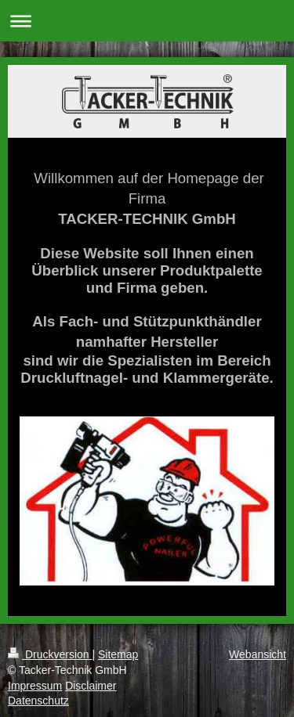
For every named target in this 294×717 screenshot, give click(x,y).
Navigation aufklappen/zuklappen (147, 21)
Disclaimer (90, 685)
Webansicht (257, 654)
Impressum (35, 685)
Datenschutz (38, 700)
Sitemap (118, 654)
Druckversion (50, 654)
